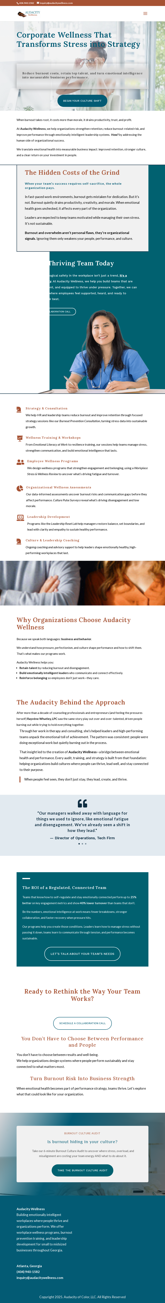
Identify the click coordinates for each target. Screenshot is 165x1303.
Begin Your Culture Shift (82, 100)
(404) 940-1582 (28, 1272)
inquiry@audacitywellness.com (40, 1278)
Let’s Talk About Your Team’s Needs (82, 954)
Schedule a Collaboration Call (50, 311)
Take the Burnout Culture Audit (82, 1170)
